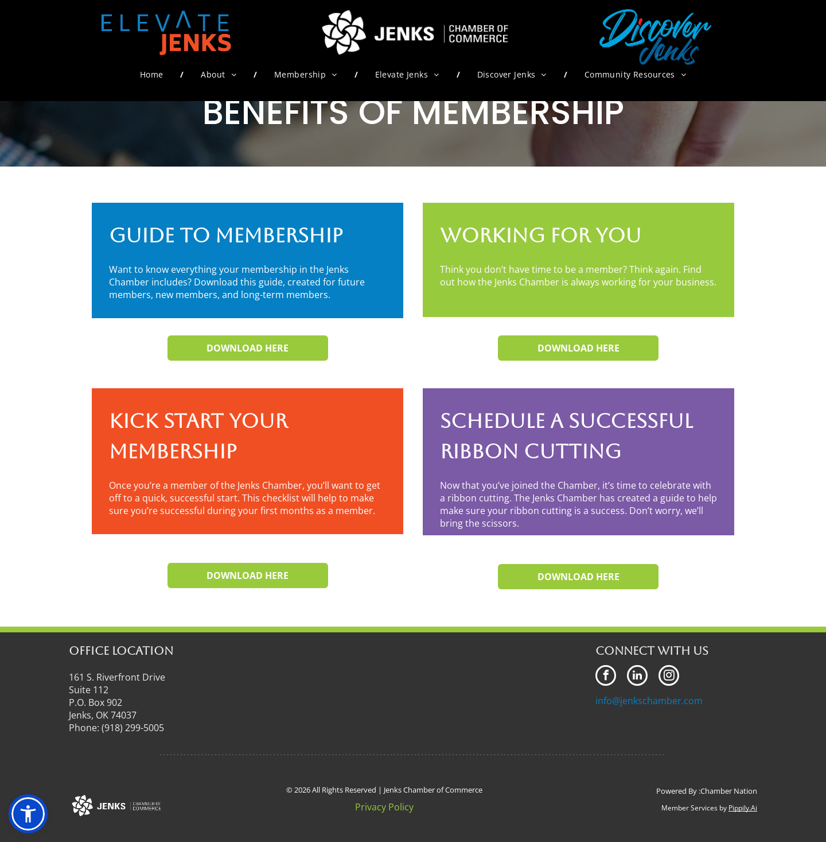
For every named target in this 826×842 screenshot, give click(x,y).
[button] (28, 814)
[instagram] (669, 677)
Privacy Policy (384, 807)
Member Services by (694, 808)
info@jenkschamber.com (649, 700)
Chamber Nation (728, 791)
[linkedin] (637, 677)
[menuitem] (153, 74)
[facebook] (605, 677)
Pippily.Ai (742, 808)
